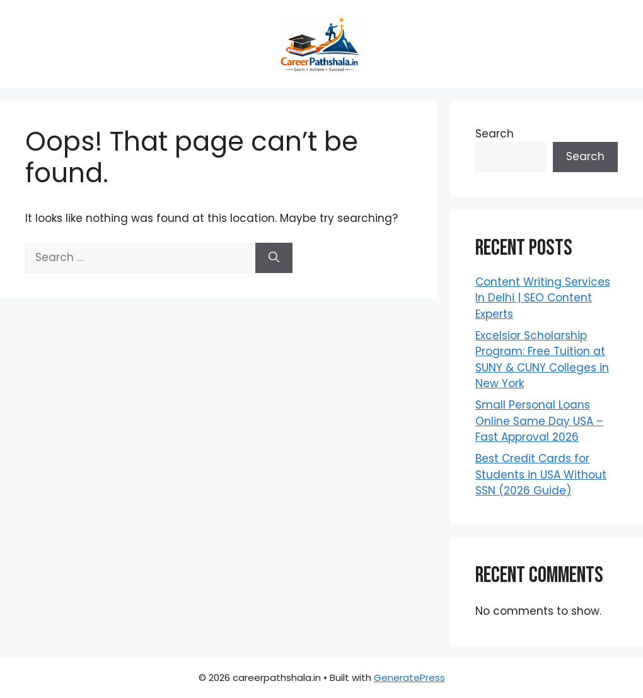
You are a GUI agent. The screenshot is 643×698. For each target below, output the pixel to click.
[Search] (274, 258)
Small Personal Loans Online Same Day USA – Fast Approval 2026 (539, 421)
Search (494, 133)
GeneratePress (409, 677)
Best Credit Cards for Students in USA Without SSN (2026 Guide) (540, 474)
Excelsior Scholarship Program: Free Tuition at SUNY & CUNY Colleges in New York (542, 360)
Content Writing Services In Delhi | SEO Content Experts (542, 298)
